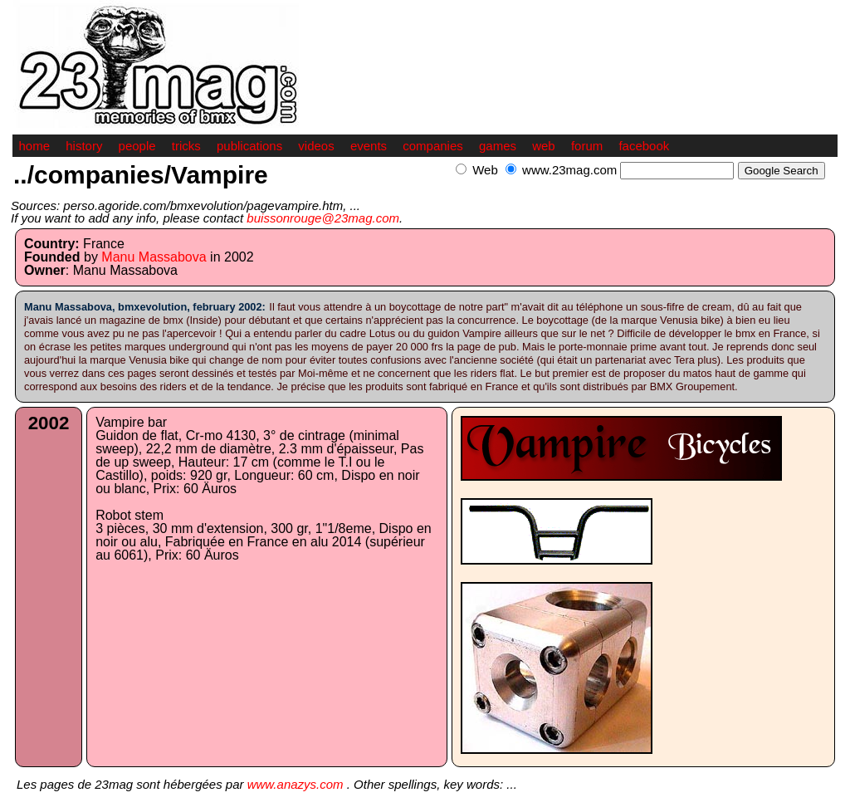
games (497, 146)
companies (433, 146)
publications (249, 146)
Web (485, 170)
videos (316, 146)
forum (587, 146)
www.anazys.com (295, 784)
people (137, 146)
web (543, 146)
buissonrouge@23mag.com (323, 218)
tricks (186, 146)
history (84, 146)
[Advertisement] (643, 188)
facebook (643, 146)
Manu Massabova (153, 257)
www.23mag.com (569, 170)
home (35, 146)
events (368, 146)
